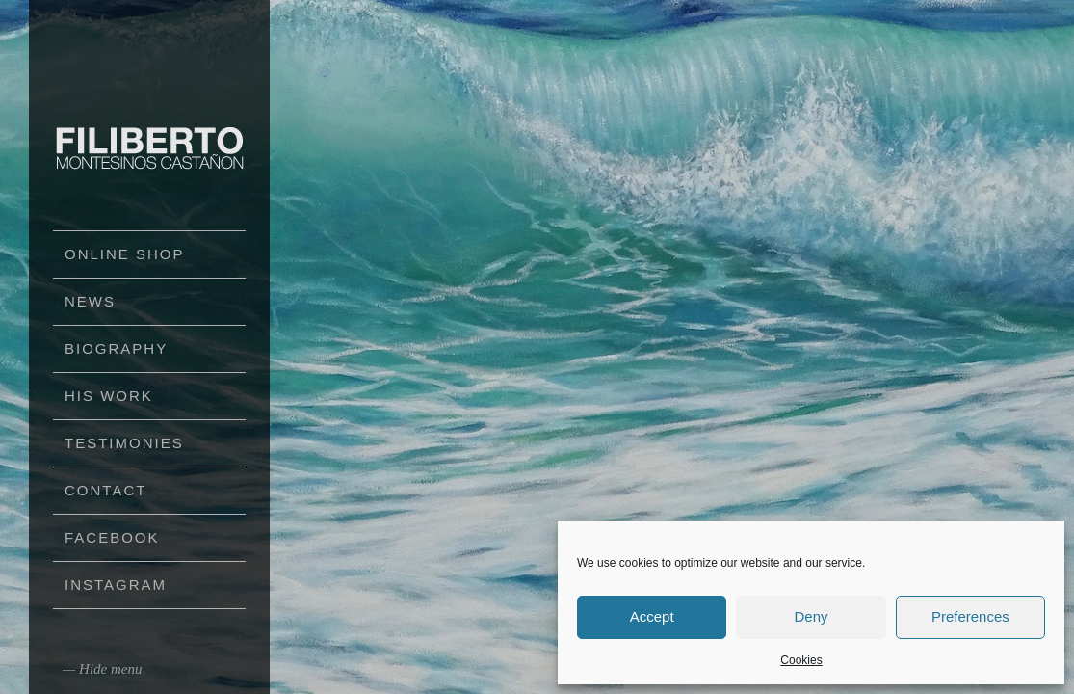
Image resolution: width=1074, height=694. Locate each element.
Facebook (112, 537)
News (90, 301)
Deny (810, 616)
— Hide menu (103, 669)
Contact (105, 490)
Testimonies (124, 443)
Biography (116, 348)
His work (109, 395)
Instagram (116, 584)
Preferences (970, 616)
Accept (652, 616)
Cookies (801, 660)
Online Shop (125, 254)
